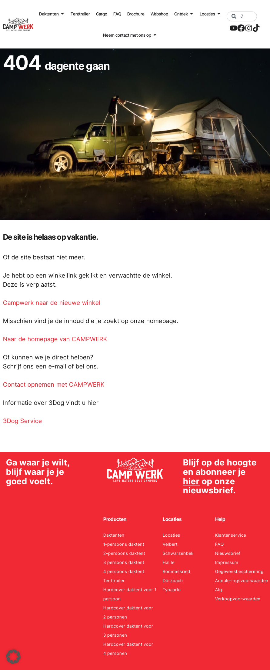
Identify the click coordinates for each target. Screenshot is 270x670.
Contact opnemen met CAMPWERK (54, 384)
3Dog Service (22, 421)
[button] (13, 656)
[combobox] (242, 16)
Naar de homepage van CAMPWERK (55, 339)
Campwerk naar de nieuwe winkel (52, 302)
